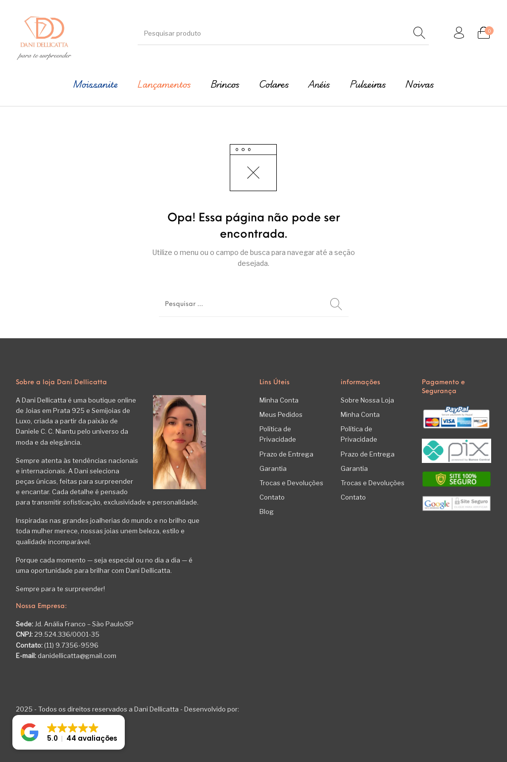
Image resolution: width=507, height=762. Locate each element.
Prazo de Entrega (286, 454)
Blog (266, 511)
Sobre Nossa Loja (367, 400)
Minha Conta (279, 400)
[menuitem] (95, 84)
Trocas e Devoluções (291, 483)
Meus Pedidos (281, 414)
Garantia (273, 468)
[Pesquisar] (419, 33)
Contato (272, 497)
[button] (68, 732)
